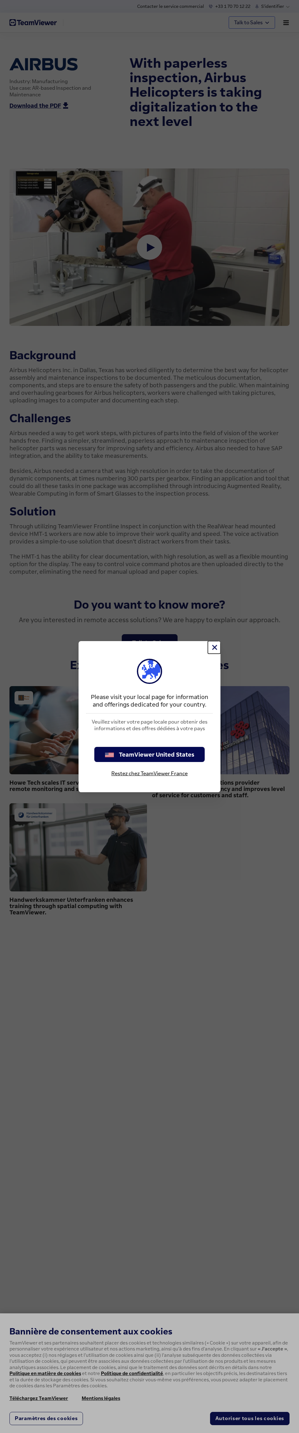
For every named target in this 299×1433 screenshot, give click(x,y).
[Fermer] (214, 647)
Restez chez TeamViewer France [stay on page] (149, 773)
